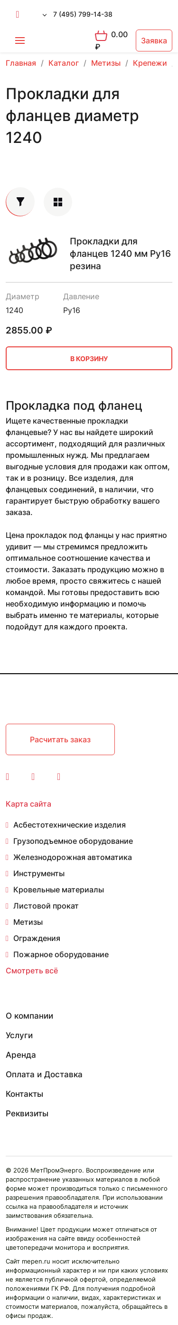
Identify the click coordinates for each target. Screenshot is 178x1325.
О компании (29, 1016)
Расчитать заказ (60, 739)
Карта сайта (28, 804)
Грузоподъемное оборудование (73, 841)
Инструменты (39, 873)
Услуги (19, 1035)
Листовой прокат (46, 905)
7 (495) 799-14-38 (82, 14)
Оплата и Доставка (44, 1074)
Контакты (24, 1094)
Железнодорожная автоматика (72, 857)
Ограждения (36, 938)
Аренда (21, 1055)
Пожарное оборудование (61, 954)
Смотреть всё (32, 970)
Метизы (28, 922)
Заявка (154, 40)
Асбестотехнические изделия (69, 824)
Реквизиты (27, 1113)
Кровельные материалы (58, 889)
